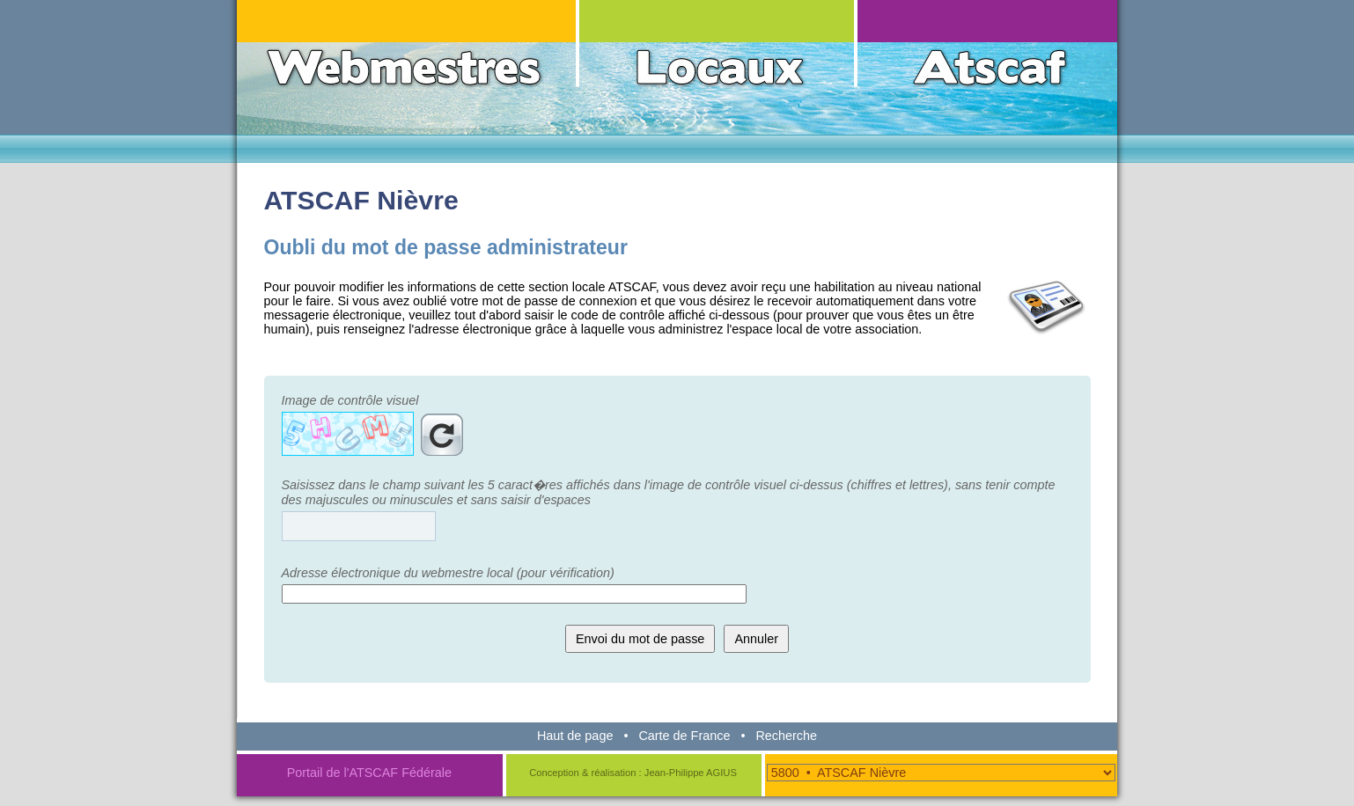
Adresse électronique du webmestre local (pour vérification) (448, 573)
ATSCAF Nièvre (361, 200)
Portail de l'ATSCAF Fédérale (369, 773)
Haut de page (575, 736)
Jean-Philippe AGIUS (690, 772)
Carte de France (684, 736)
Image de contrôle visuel (350, 400)
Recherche (786, 736)
